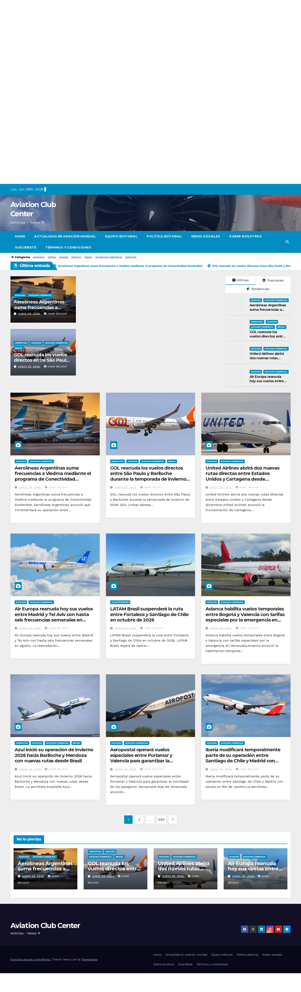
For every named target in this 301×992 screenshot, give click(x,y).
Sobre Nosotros (245, 236)
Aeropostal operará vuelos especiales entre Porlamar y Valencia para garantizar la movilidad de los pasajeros (141, 758)
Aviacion (20, 295)
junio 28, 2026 (221, 628)
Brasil (19, 348)
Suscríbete (25, 247)
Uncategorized (120, 602)
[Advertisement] (125, 29)
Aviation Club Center (45, 925)
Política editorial (164, 236)
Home (20, 236)
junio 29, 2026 (29, 313)
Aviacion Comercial (40, 295)
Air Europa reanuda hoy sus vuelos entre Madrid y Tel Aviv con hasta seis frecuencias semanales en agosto (54, 617)
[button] (287, 242)
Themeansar (89, 959)
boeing (64, 257)
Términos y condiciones (68, 247)
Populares (273, 280)
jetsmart (131, 257)
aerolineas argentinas (109, 257)
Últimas (240, 280)
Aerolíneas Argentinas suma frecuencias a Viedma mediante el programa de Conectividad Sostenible (53, 476)
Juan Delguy (55, 313)
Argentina (21, 343)
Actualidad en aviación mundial (65, 236)
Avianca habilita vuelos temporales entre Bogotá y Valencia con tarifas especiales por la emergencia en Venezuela (244, 617)
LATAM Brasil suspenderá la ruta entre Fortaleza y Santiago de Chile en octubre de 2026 (149, 614)
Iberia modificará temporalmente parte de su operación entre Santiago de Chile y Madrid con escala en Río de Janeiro (242, 758)
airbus (52, 257)
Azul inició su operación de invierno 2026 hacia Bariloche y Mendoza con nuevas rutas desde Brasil (54, 755)
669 (161, 819)
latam (88, 257)
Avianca (76, 257)
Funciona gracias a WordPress (30, 959)
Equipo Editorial (121, 236)
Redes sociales (205, 236)
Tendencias (257, 289)
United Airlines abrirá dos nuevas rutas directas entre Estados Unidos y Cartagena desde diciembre (242, 476)
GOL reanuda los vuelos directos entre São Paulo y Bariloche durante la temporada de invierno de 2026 (148, 476)
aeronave (38, 257)
